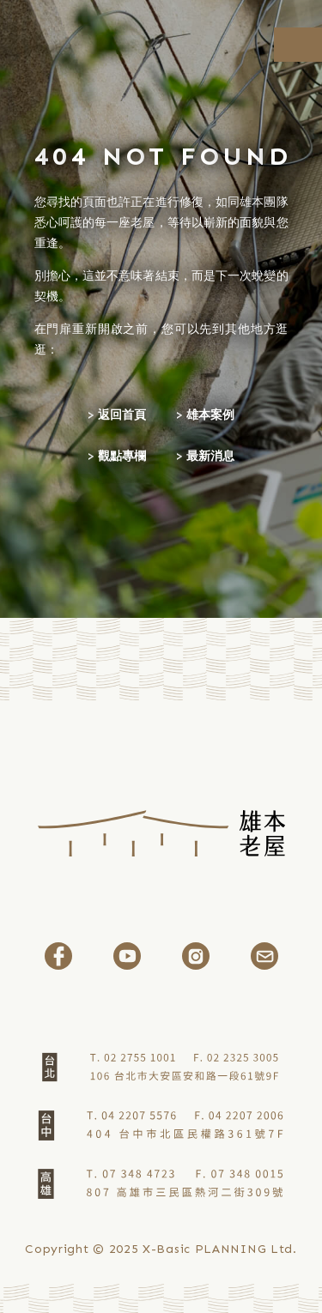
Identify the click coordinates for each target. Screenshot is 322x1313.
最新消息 (210, 456)
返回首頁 (122, 415)
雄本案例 (210, 415)
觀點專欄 (122, 456)
